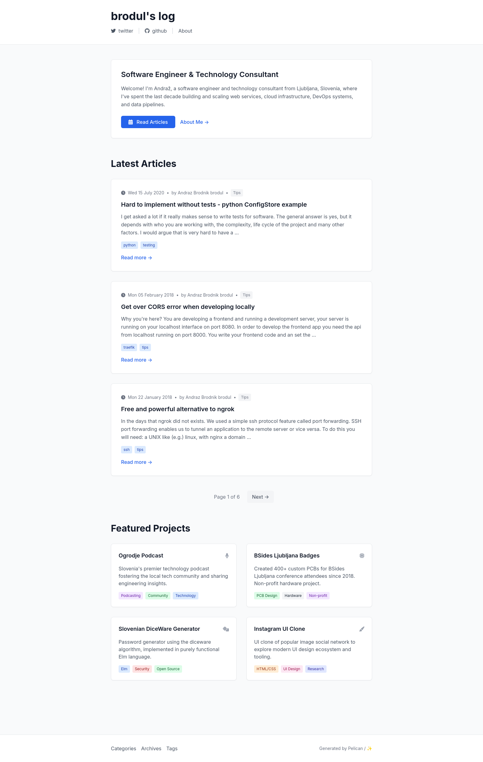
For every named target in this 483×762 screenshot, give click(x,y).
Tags (171, 748)
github (156, 31)
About (185, 31)
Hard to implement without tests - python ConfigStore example (214, 204)
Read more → (136, 257)
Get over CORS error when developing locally (188, 306)
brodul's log (143, 16)
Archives (151, 748)
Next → (260, 497)
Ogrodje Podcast (141, 555)
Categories (123, 748)
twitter (122, 31)
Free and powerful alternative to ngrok (177, 409)
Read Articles (148, 122)
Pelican (355, 748)
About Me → (194, 122)
